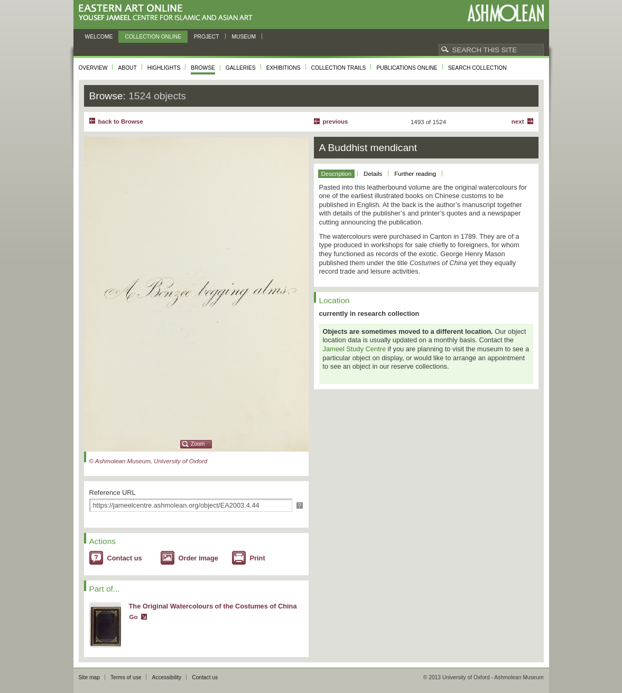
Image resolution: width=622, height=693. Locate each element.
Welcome (99, 37)
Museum (244, 37)
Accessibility (166, 677)
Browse (203, 68)
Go (133, 617)
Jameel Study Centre (354, 349)
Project (206, 37)
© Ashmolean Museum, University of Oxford (148, 461)
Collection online (153, 37)
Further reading (415, 174)
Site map (89, 677)
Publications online (406, 68)
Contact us (124, 558)
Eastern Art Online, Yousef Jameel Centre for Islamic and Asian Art (168, 13)
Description (336, 174)
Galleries (241, 68)
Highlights (164, 68)
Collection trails (338, 68)
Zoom (198, 444)
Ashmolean (505, 13)
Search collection (477, 68)
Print (257, 558)
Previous (335, 121)
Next (518, 121)
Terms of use (126, 677)
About (127, 68)
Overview (93, 68)
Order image (198, 558)
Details (373, 174)
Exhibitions (283, 68)
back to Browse (120, 121)
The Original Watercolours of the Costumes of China (213, 606)
